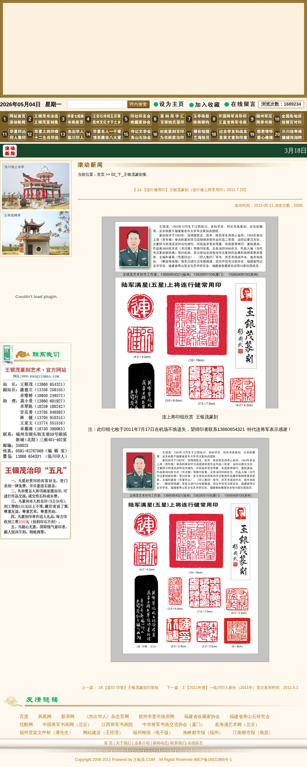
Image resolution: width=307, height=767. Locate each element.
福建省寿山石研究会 (250, 716)
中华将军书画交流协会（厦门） (173, 724)
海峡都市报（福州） (203, 732)
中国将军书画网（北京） (67, 724)
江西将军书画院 (117, 724)
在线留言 (195, 743)
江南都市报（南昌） (253, 732)
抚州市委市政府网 (156, 716)
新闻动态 (160, 743)
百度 (24, 716)
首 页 (108, 743)
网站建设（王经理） (103, 732)
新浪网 (68, 716)
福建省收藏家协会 (202, 716)
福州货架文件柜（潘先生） (46, 732)
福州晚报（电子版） (153, 732)
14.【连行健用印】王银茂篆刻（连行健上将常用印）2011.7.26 (190, 190)
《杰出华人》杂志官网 (106, 716)
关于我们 (123, 743)
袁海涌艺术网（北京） (237, 724)
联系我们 (178, 743)
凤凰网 (45, 716)
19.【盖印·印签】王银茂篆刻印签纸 (128, 687)
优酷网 (26, 724)
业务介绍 (142, 743)
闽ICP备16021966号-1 (213, 759)
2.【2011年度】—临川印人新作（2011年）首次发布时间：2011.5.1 (240, 687)
